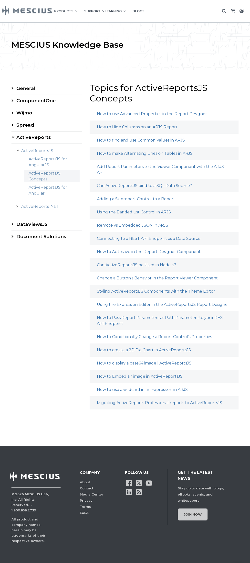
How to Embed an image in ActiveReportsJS (140, 376)
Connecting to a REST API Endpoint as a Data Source (148, 238)
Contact (86, 488)
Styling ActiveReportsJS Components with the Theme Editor (156, 291)
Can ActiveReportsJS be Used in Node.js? (136, 265)
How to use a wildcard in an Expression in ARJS (142, 389)
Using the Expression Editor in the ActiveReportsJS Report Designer (163, 304)
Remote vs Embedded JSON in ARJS (132, 225)
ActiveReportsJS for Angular (48, 190)
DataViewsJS (32, 224)
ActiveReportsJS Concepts (45, 176)
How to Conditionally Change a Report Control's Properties (154, 336)
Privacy (86, 500)
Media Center (91, 494)
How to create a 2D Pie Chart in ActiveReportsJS (144, 350)
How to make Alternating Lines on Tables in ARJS (145, 153)
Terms (85, 506)
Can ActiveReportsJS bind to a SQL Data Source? (144, 185)
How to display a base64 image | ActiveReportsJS (144, 363)
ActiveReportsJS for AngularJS (48, 162)
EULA (84, 513)
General (25, 88)
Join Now (193, 514)
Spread (25, 125)
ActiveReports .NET (40, 206)
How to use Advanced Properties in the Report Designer (152, 113)
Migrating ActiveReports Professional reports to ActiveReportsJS (159, 402)
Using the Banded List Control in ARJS (134, 212)
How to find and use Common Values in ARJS (141, 140)
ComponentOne (36, 100)
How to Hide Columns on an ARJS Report (137, 127)
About (85, 482)
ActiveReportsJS (37, 150)
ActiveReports (33, 137)
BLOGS (139, 11)
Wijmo (24, 113)
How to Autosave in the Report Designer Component (149, 251)
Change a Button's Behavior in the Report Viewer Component (157, 278)
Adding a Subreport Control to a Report (136, 199)
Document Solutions (41, 236)
